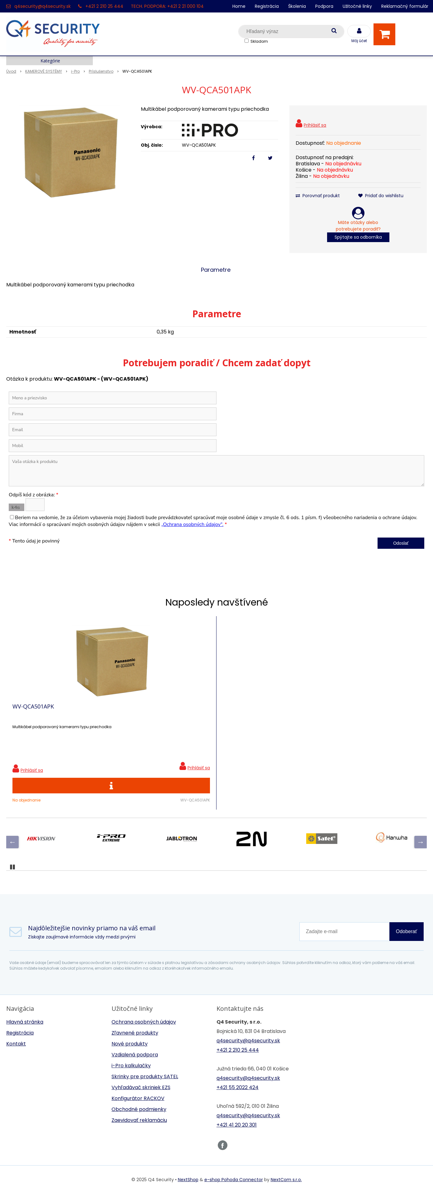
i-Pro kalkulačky (131, 1075)
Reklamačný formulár (404, 6)
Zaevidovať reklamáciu (139, 1129)
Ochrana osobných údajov (144, 1031)
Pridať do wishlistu (380, 195)
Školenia (297, 6)
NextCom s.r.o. (286, 1189)
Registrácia (267, 6)
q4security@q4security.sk (42, 6)
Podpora (324, 6)
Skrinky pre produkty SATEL (145, 1085)
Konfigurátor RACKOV (138, 1107)
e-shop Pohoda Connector (233, 1189)
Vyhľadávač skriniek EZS (141, 1096)
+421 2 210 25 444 (104, 6)
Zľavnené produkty (135, 1042)
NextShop (188, 1189)
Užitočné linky (357, 6)
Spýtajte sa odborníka (358, 237)
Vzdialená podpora (135, 1064)
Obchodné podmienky (139, 1118)
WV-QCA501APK (33, 711)
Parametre (216, 270)
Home (238, 6)
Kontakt (16, 1053)
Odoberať (406, 940)
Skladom (259, 41)
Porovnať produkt (318, 195)
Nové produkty (130, 1053)
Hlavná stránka (24, 1031)
